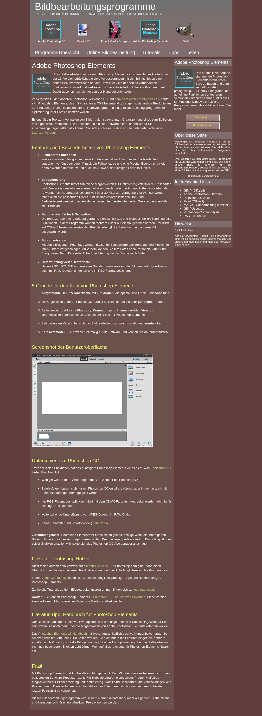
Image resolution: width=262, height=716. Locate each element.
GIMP (186, 41)
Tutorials (151, 52)
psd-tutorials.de (144, 589)
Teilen (192, 52)
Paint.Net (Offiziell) (197, 198)
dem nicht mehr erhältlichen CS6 (137, 99)
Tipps (173, 52)
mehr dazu (99, 523)
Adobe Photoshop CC (51, 41)
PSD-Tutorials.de (196, 216)
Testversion (120, 128)
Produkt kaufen (202, 125)
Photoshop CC (161, 468)
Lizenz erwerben (43, 132)
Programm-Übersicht (57, 52)
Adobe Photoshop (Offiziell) (203, 194)
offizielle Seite (98, 566)
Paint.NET (83, 41)
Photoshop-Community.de (202, 212)
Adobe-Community (54, 578)
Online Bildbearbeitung (110, 52)
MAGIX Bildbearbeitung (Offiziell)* (207, 205)
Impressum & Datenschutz (203, 175)
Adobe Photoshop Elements (151, 41)
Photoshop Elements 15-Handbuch (62, 633)
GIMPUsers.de (194, 208)
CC (105, 99)
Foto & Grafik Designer (115, 41)
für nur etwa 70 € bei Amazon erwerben (118, 597)
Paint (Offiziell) (194, 201)
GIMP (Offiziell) (194, 190)
